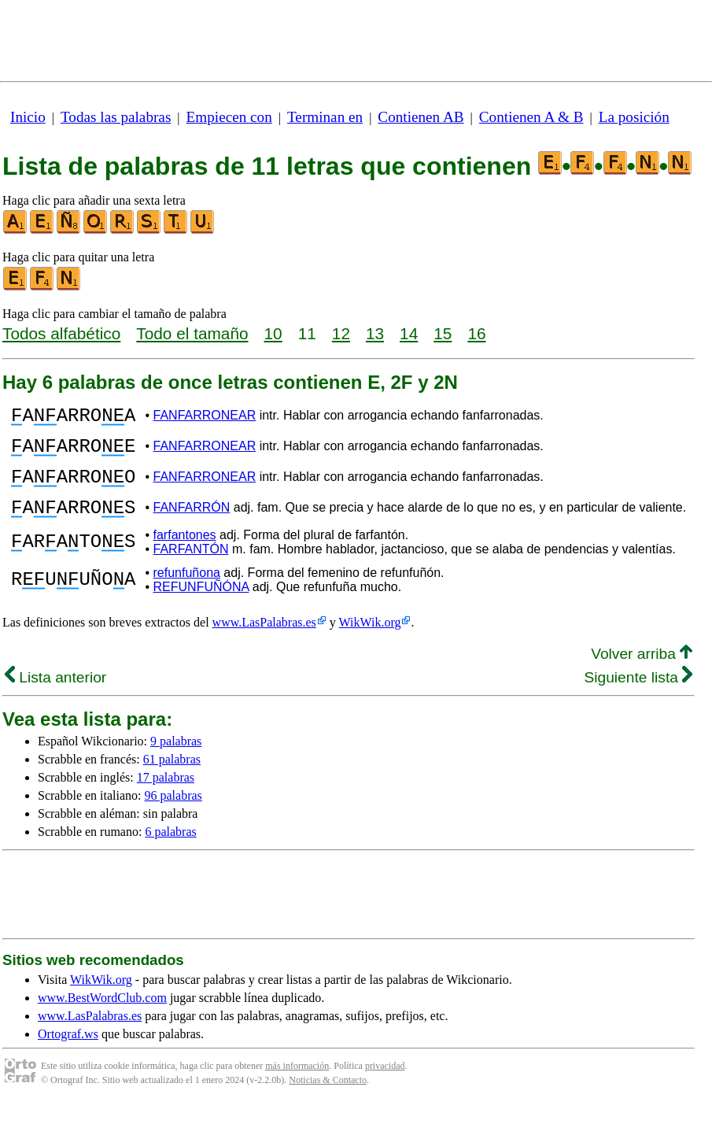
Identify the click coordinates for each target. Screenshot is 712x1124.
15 (442, 333)
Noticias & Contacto (328, 1098)
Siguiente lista (638, 696)
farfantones (184, 553)
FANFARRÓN (192, 524)
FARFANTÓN (191, 568)
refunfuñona (186, 591)
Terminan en (325, 117)
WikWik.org (370, 641)
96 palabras (173, 814)
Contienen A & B (531, 117)
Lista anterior (55, 696)
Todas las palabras (116, 117)
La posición (634, 117)
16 (476, 333)
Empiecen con (229, 117)
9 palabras (175, 760)
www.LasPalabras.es (264, 641)
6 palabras (170, 850)
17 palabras (165, 796)
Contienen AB (420, 117)
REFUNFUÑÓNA (201, 605)
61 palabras (172, 778)
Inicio (28, 117)
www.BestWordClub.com (102, 1016)
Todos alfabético (61, 333)
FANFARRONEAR (204, 417)
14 (409, 333)
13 (375, 333)
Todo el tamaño (192, 333)
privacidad (385, 1084)
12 (341, 333)
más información (297, 1084)
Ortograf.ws (68, 1052)
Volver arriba (641, 672)
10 (273, 333)
